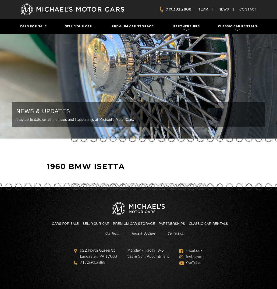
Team (203, 9)
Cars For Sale (33, 26)
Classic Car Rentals (237, 26)
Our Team (112, 233)
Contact (248, 9)
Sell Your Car (78, 26)
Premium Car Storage (133, 26)
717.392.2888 (178, 9)
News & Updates (143, 233)
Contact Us (176, 233)
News (224, 9)
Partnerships (186, 26)
